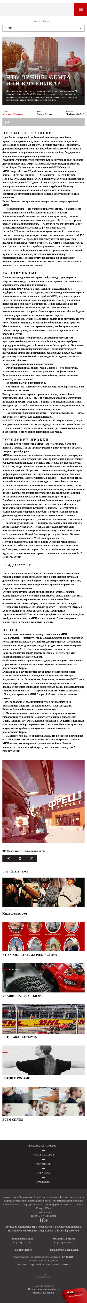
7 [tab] (52, 835)
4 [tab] (43, 835)
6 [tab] (49, 835)
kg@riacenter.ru (23, 1249)
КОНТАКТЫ (43, 1182)
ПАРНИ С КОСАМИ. (16, 1078)
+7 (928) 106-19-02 (23, 1242)
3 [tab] (40, 835)
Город (8, 28)
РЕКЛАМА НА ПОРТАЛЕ (42, 1146)
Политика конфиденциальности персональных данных (43, 1291)
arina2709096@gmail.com (64, 1249)
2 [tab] (37, 835)
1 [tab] (34, 835)
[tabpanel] (43, 801)
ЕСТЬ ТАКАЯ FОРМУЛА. (20, 1037)
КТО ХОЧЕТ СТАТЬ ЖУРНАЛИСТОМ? (29, 954)
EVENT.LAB (43, 1173)
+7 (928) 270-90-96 (64, 1242)
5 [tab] (46, 835)
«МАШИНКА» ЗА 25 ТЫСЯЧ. (22, 996)
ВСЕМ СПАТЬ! (12, 1119)
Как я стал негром (14, 913)
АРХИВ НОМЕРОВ (43, 1155)
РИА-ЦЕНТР (43, 1164)
